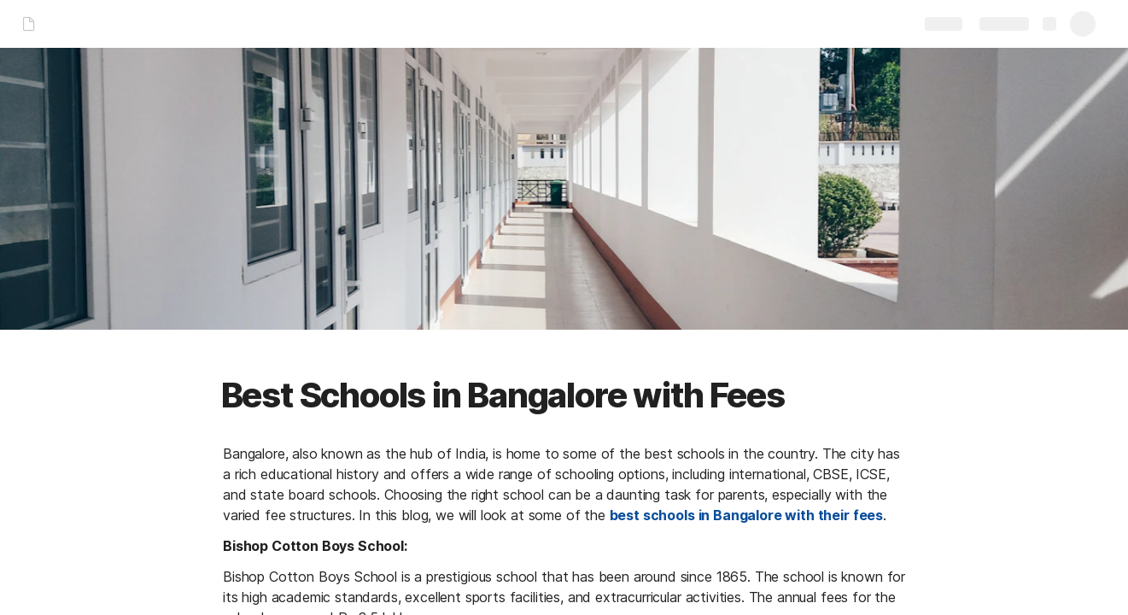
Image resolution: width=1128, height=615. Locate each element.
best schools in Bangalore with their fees (745, 515)
